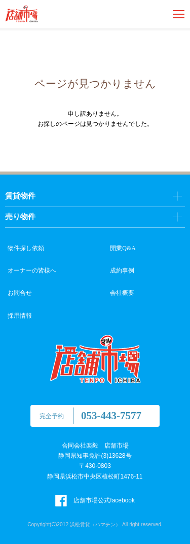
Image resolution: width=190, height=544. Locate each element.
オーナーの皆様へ (32, 270)
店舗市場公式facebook (95, 500)
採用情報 (20, 315)
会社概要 (122, 292)
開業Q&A (123, 248)
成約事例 (122, 270)
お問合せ (20, 292)
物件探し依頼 (26, 248)
